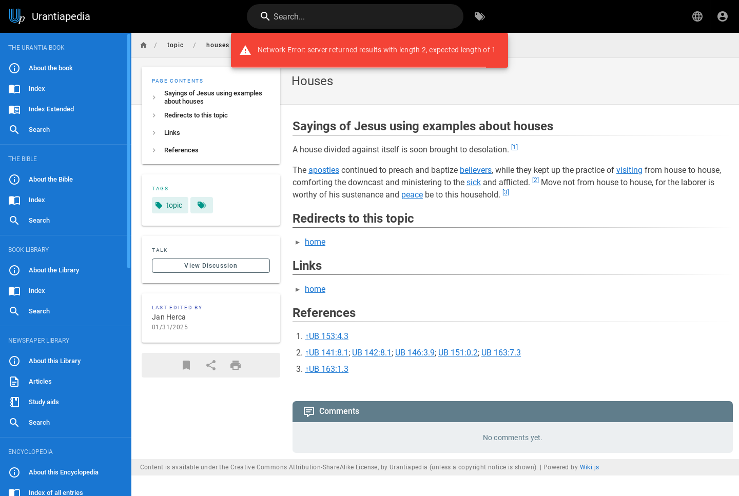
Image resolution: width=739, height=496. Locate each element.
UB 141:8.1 (328, 353)
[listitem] (211, 97)
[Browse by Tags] (480, 16)
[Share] (211, 365)
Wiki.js (589, 467)
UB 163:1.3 (328, 369)
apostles (323, 170)
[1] (514, 147)
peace (412, 195)
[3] (505, 192)
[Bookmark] (186, 365)
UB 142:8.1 (372, 353)
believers (476, 170)
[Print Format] (235, 365)
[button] (697, 16)
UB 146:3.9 (415, 353)
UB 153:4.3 (328, 336)
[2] (535, 180)
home (315, 242)
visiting (629, 170)
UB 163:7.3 (501, 353)
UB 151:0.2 (458, 353)
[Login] (722, 16)
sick (473, 182)
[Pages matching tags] (201, 205)
